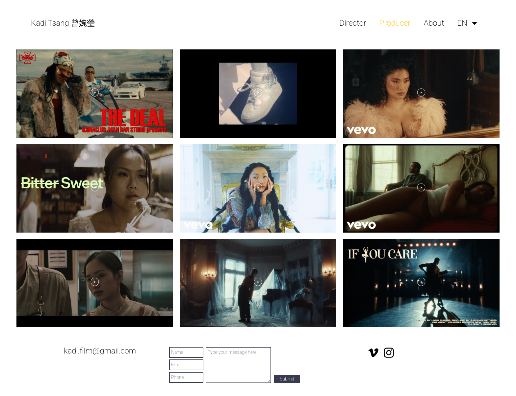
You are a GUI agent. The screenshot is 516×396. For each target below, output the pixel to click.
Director (352, 23)
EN (467, 23)
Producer (395, 23)
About (434, 23)
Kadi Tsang (63, 23)
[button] (94, 93)
